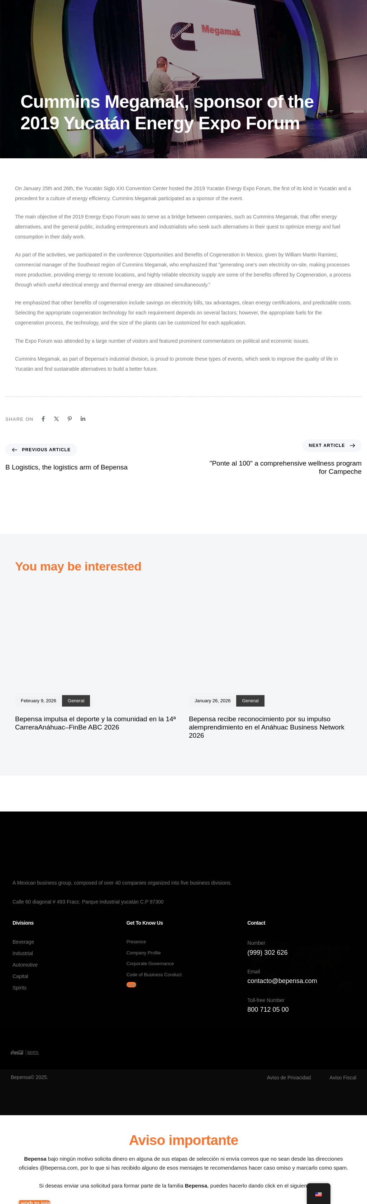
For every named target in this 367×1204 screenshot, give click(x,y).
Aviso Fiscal (343, 1077)
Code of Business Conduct (154, 974)
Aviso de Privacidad (289, 1077)
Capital (20, 976)
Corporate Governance (150, 963)
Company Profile (144, 952)
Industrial (23, 953)
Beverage (23, 942)
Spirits (20, 988)
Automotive (25, 965)
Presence (136, 941)
